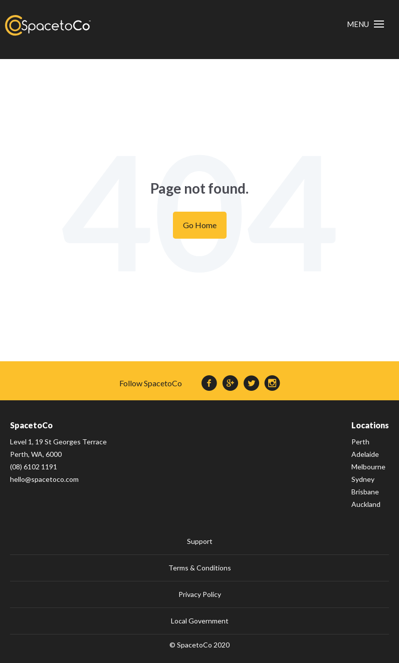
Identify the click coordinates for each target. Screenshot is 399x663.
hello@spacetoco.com (44, 479)
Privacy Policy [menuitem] (199, 594)
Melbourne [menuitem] (368, 466)
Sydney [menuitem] (362, 479)
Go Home (200, 225)
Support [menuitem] (200, 541)
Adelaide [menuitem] (365, 454)
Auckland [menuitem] (365, 504)
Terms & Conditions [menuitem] (199, 567)
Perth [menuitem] (360, 441)
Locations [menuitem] (370, 425)
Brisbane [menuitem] (365, 491)
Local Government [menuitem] (200, 620)
